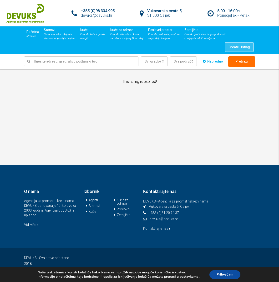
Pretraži (241, 61)
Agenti (93, 200)
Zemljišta (123, 215)
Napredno (213, 61)
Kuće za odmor (122, 201)
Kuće (92, 211)
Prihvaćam (225, 274)
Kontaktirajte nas (156, 228)
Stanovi (94, 206)
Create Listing (239, 47)
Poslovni (123, 209)
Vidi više (31, 225)
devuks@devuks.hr (164, 219)
